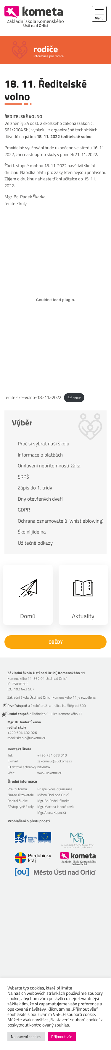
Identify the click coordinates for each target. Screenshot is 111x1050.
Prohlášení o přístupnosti (29, 821)
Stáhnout (74, 397)
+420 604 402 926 (22, 732)
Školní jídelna (32, 532)
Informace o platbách (40, 455)
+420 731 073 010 (52, 755)
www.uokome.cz (49, 773)
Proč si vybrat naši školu (43, 443)
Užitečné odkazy (35, 543)
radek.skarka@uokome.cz (26, 738)
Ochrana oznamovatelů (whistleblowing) (59, 521)
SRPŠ (23, 477)
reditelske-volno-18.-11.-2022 (32, 397)
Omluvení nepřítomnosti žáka (49, 465)
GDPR (24, 510)
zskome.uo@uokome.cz (54, 761)
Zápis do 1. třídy (35, 488)
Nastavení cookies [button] (26, 1036)
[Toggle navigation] (99, 14)
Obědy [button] (56, 641)
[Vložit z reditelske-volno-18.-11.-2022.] (55, 300)
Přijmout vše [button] (61, 1036)
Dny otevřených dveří (40, 499)
